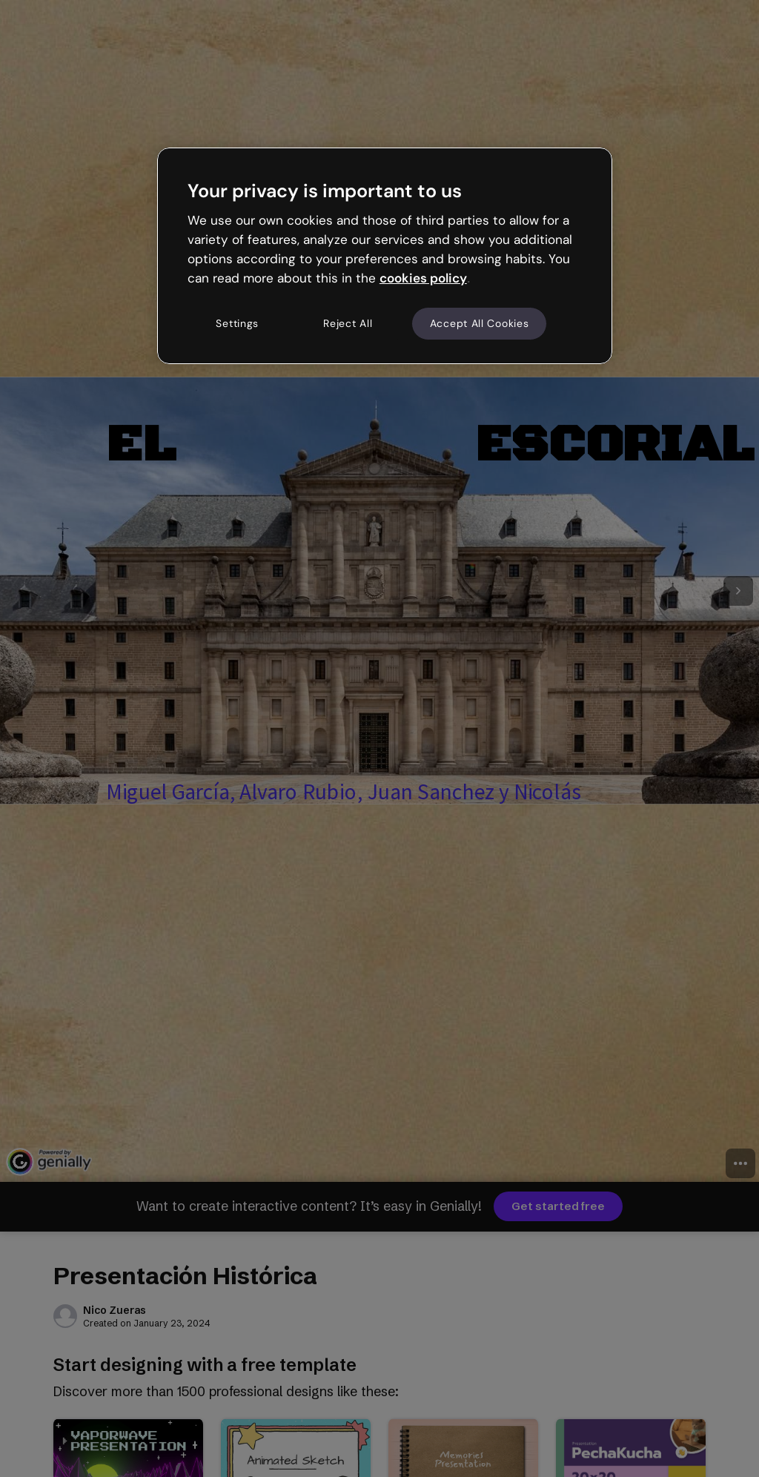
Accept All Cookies (479, 323)
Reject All (347, 323)
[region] (384, 256)
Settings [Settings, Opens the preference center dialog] (237, 323)
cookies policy (423, 278)
